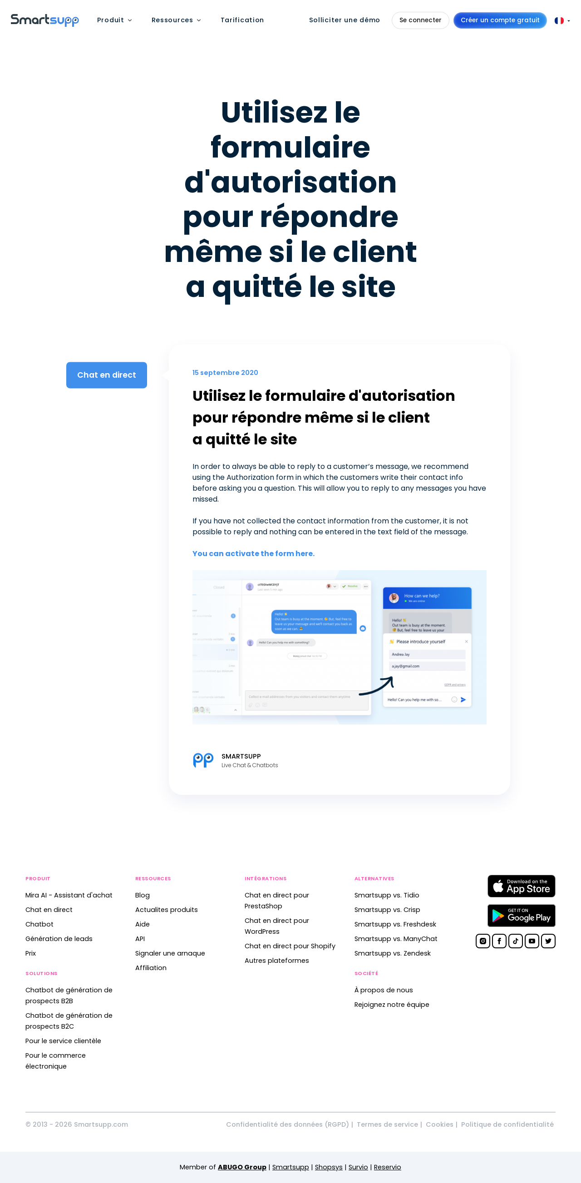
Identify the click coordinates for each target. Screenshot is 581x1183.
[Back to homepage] (45, 24)
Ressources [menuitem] (172, 20)
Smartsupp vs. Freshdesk (395, 924)
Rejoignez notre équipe (392, 1004)
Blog (142, 895)
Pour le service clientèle (63, 1040)
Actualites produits (166, 909)
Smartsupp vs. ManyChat (396, 938)
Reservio (387, 1167)
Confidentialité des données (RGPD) (287, 1124)
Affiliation (151, 967)
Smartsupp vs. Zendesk (393, 953)
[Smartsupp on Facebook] (499, 941)
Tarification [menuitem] (242, 20)
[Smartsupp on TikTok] (515, 941)
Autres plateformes (277, 960)
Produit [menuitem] (110, 20)
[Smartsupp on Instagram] (483, 941)
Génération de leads (59, 938)
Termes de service (387, 1124)
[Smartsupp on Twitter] (548, 941)
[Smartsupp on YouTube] (532, 941)
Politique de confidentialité (507, 1124)
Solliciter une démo (344, 20)
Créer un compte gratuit (500, 20)
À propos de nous (384, 990)
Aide (142, 924)
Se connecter (420, 20)
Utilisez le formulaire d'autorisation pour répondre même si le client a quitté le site (323, 417)
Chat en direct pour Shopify (290, 946)
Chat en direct (49, 909)
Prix (30, 953)
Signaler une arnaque (170, 953)
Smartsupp (290, 1167)
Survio (358, 1167)
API (140, 938)
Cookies (439, 1124)
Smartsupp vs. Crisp (387, 909)
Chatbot (39, 924)
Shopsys (329, 1167)
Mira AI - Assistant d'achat (69, 895)
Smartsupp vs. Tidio (387, 895)
